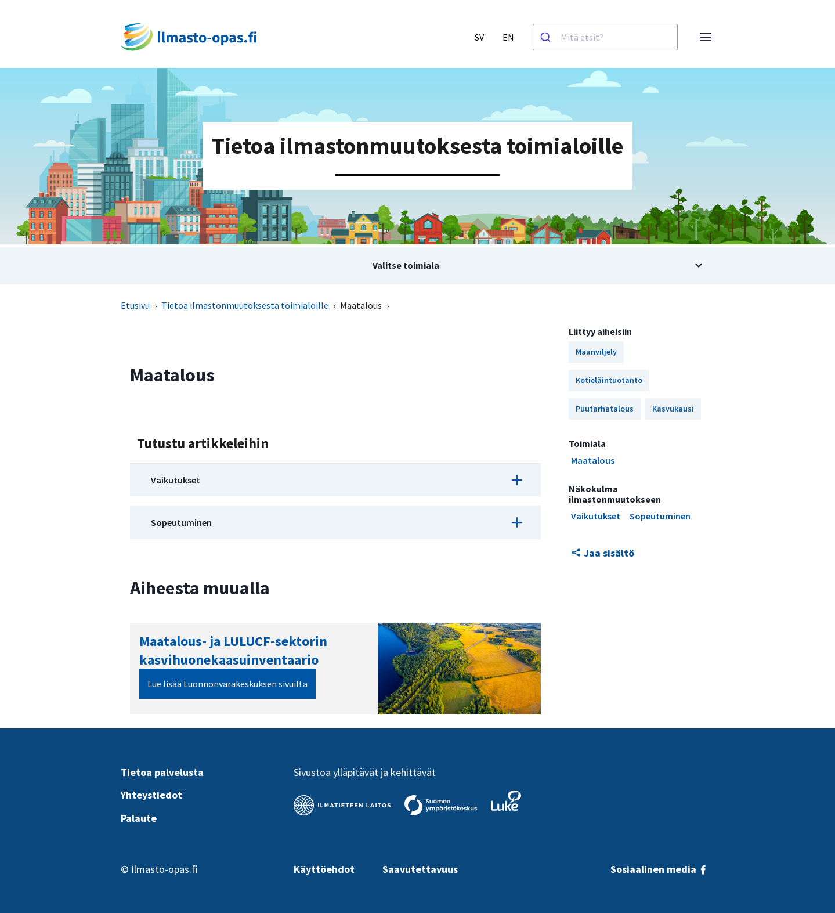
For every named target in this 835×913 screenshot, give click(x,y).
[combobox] (605, 37)
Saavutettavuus (420, 869)
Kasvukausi (673, 408)
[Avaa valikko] (705, 37)
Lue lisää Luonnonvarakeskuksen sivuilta (227, 684)
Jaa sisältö (602, 553)
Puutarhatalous (605, 408)
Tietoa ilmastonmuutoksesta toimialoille (244, 305)
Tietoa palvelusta (162, 772)
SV (479, 37)
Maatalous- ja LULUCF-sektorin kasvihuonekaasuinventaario (233, 650)
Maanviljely (596, 352)
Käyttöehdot (324, 869)
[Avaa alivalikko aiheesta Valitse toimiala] (418, 265)
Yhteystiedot (151, 795)
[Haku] (547, 37)
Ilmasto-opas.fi (164, 869)
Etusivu (135, 305)
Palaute (139, 818)
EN (508, 37)
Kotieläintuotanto (609, 380)
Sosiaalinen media (659, 869)
